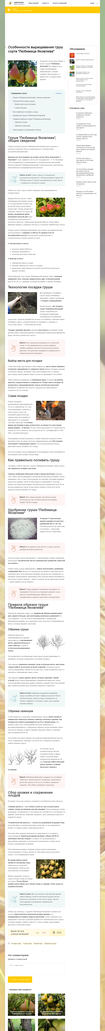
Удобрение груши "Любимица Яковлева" (29, 115)
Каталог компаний (60, 3)
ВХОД (94, 3)
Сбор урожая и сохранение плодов (27, 130)
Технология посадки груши (24, 101)
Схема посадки (21, 108)
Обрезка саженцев (22, 126)
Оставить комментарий (20, 979)
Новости (45, 3)
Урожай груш (38, 943)
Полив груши (27, 943)
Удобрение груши (50, 943)
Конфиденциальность (61, 1016)
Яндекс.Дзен (29, 1016)
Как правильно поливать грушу (25, 112)
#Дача (54, 9)
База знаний (33, 3)
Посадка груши (16, 943)
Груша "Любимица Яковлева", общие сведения (31, 97)
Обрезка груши (21, 122)
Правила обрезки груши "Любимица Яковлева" (32, 119)
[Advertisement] (52, 27)
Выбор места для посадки (25, 104)
